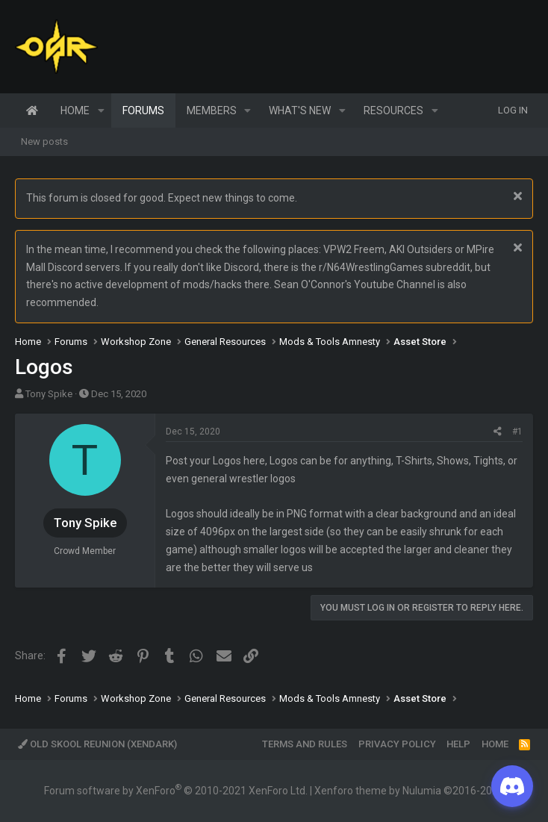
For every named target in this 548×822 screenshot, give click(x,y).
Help (458, 744)
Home (32, 110)
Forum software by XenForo (176, 791)
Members (212, 110)
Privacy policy (397, 744)
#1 (517, 431)
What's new (300, 110)
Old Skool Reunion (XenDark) (97, 744)
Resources (393, 110)
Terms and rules (304, 744)
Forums (143, 110)
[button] (101, 110)
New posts (44, 141)
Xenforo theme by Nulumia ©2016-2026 (409, 791)
